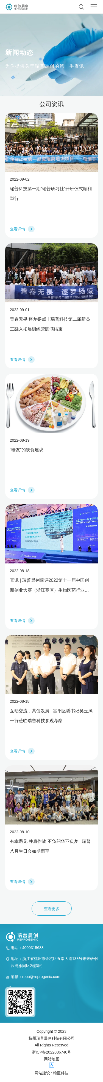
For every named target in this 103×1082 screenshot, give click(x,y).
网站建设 (42, 1073)
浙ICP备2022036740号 (51, 1052)
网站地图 (51, 1059)
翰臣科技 (60, 1073)
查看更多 (51, 909)
